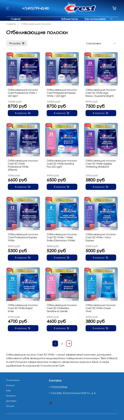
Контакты (10, 395)
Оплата (10, 406)
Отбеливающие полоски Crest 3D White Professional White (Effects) (23, 165)
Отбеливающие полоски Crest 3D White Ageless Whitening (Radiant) (101, 163)
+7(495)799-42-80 (35, 8)
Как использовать (95, 19)
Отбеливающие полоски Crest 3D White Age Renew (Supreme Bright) (101, 92)
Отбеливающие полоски (39, 19)
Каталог (10, 385)
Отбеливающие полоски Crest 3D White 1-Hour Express (101, 237)
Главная (15, 19)
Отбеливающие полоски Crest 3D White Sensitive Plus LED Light (62, 163)
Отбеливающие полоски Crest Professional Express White (23, 237)
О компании (13, 380)
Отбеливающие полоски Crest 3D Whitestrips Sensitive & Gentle (62, 308)
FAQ (8, 390)
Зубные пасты (69, 19)
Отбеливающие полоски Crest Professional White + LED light (23, 92)
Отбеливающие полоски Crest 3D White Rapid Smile (23, 308)
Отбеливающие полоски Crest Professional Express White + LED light (62, 92)
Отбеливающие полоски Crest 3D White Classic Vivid (101, 308)
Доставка (11, 400)
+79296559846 (58, 387)
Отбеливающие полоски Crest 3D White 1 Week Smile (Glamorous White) (62, 237)
